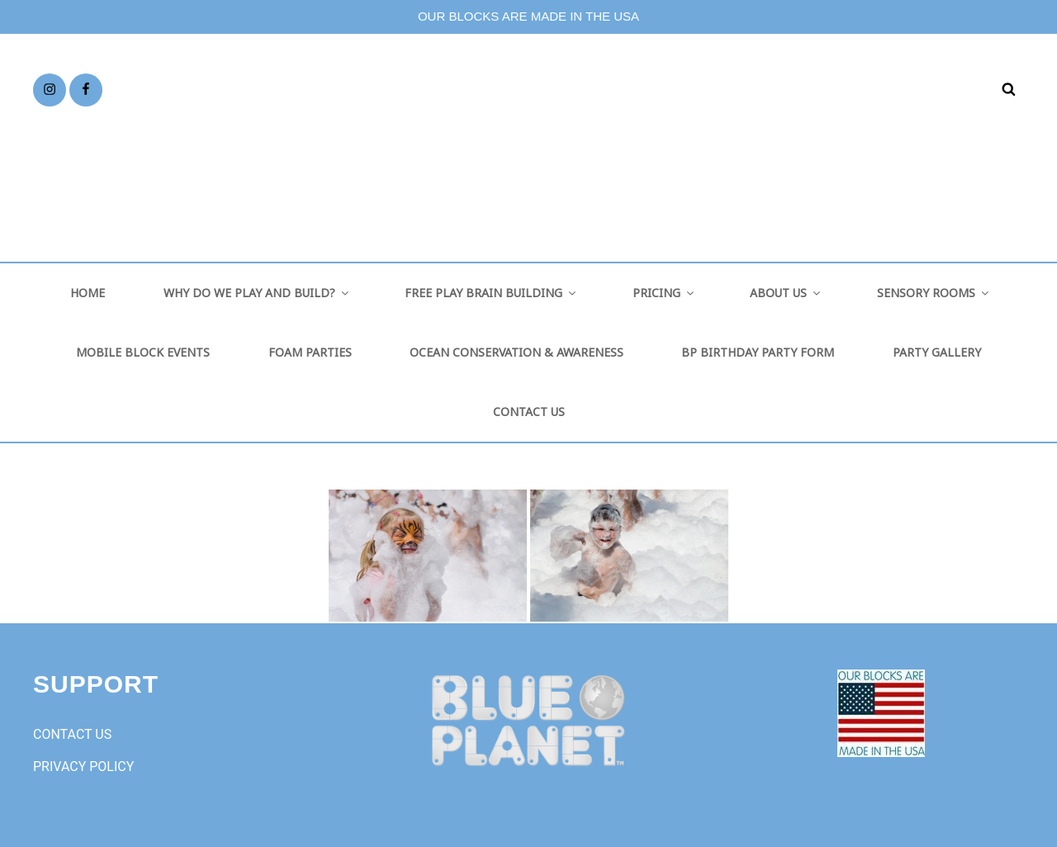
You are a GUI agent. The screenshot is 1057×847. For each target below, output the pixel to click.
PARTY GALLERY (937, 352)
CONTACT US (529, 411)
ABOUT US (786, 292)
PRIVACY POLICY (83, 766)
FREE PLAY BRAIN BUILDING (491, 292)
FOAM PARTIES (310, 352)
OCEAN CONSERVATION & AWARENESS (516, 352)
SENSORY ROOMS (934, 292)
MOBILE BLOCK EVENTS (143, 352)
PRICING (664, 292)
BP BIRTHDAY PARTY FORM (757, 352)
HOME (87, 292)
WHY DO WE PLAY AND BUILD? (257, 292)
